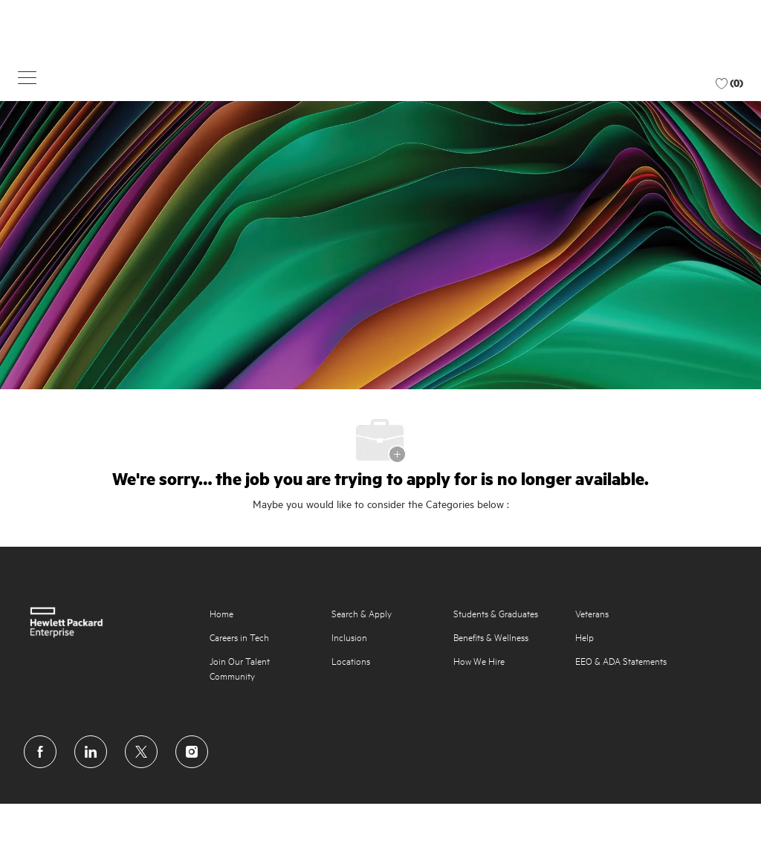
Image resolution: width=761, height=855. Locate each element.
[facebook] (40, 751)
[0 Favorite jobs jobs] (729, 83)
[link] (106, 622)
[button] (27, 77)
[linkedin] (90, 751)
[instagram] (191, 751)
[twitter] (141, 751)
